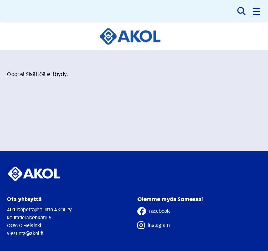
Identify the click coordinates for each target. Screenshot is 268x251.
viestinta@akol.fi (25, 233)
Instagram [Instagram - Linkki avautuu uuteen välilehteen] (153, 225)
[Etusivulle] (134, 36)
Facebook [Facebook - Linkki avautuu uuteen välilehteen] (153, 211)
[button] (257, 11)
